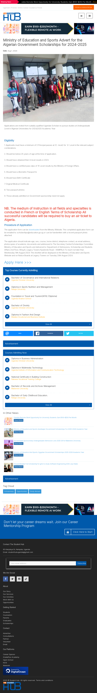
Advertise (6, 633)
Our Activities (8, 597)
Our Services (8, 594)
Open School (8, 660)
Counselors (7, 615)
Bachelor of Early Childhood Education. (29, 395)
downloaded (34, 229)
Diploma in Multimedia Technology (27, 367)
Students (6, 612)
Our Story (6, 591)
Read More (19, 420)
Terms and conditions (44, 680)
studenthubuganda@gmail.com (20, 552)
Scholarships (8, 623)
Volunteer (7, 642)
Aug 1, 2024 (12, 51)
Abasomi (6, 665)
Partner (6, 639)
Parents (6, 618)
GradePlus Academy (11, 657)
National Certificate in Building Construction (31, 377)
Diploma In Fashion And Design (25, 314)
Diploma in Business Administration (27, 358)
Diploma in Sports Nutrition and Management (32, 287)
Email (5, 644)
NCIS (5, 663)
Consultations (8, 636)
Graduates (7, 621)
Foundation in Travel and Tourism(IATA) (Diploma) (34, 296)
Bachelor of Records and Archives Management (33, 386)
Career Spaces (9, 654)
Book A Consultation (83, 7)
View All (48, 324)
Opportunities (8, 602)
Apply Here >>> (17, 262)
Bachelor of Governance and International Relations (35, 277)
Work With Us (8, 600)
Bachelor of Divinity (20, 305)
